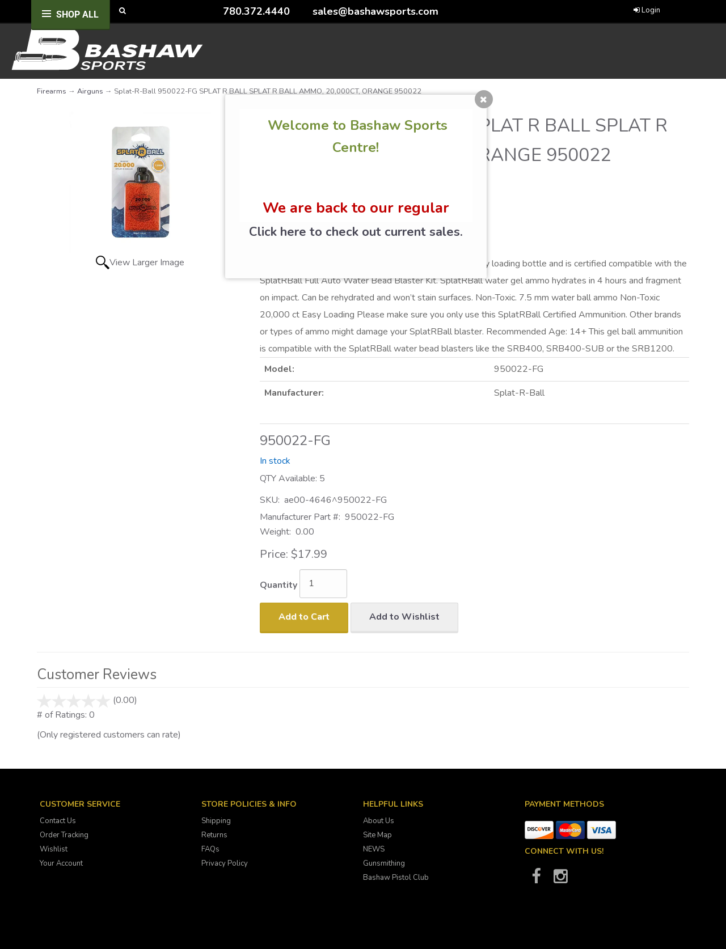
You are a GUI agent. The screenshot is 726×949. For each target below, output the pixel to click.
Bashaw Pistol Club (396, 877)
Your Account (61, 863)
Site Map (377, 835)
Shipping (216, 821)
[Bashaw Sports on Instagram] (560, 880)
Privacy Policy (224, 863)
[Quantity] (323, 583)
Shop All (77, 14)
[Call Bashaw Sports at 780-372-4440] (214, 11)
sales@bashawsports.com (375, 11)
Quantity (278, 585)
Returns (214, 835)
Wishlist (53, 849)
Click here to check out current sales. (356, 231)
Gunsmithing (384, 863)
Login (647, 10)
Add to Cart (304, 617)
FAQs (210, 849)
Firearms (51, 91)
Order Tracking (64, 835)
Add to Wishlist (404, 617)
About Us (378, 821)
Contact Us (58, 821)
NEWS (374, 849)
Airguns (90, 91)
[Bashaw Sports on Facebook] (536, 880)
